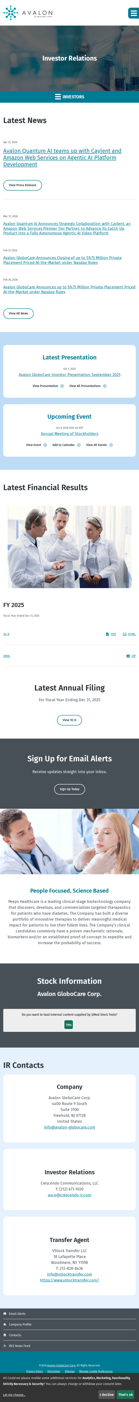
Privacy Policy (34, 1371)
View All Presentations (85, 386)
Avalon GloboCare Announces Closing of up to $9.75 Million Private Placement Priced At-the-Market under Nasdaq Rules (62, 260)
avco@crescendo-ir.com (69, 1195)
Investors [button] (69, 96)
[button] (133, 13)
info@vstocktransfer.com (69, 1274)
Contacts (15, 1335)
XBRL (6, 656)
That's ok (125, 1395)
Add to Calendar (63, 445)
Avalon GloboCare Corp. (61, 1365)
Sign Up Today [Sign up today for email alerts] (69, 789)
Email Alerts (17, 1314)
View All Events (96, 445)
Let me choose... (14, 1395)
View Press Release (22, 185)
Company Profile (20, 1324)
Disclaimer (53, 1371)
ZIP (131, 656)
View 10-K (69, 720)
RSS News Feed (19, 1346)
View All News (18, 313)
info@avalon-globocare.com (69, 1127)
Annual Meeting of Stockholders (69, 433)
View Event (33, 445)
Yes (69, 1025)
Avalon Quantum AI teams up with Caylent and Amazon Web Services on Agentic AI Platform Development (62, 157)
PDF (111, 634)
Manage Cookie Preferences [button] (96, 1371)
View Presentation (45, 386)
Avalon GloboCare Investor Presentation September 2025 (70, 374)
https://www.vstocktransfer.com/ (69, 1280)
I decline (107, 1395)
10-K (6, 634)
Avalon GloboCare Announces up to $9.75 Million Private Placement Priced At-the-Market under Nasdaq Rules (69, 289)
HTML (129, 634)
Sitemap (70, 1371)
